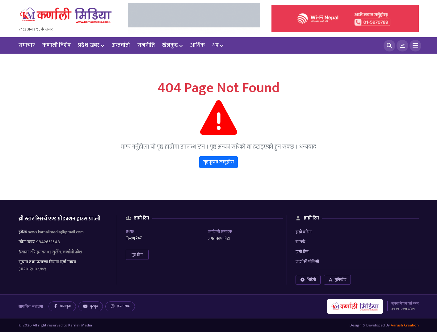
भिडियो (308, 279)
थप (215, 45)
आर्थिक (197, 45)
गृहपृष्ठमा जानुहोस (218, 162)
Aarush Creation (405, 325)
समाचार (27, 45)
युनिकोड (337, 279)
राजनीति (146, 45)
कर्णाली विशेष (56, 45)
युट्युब (90, 306)
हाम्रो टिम (302, 251)
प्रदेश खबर (88, 45)
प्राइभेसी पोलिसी (307, 261)
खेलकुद (170, 45)
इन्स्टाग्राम (120, 306)
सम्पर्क (300, 242)
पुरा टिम (137, 254)
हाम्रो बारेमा (304, 232)
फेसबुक (62, 306)
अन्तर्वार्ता (121, 45)
